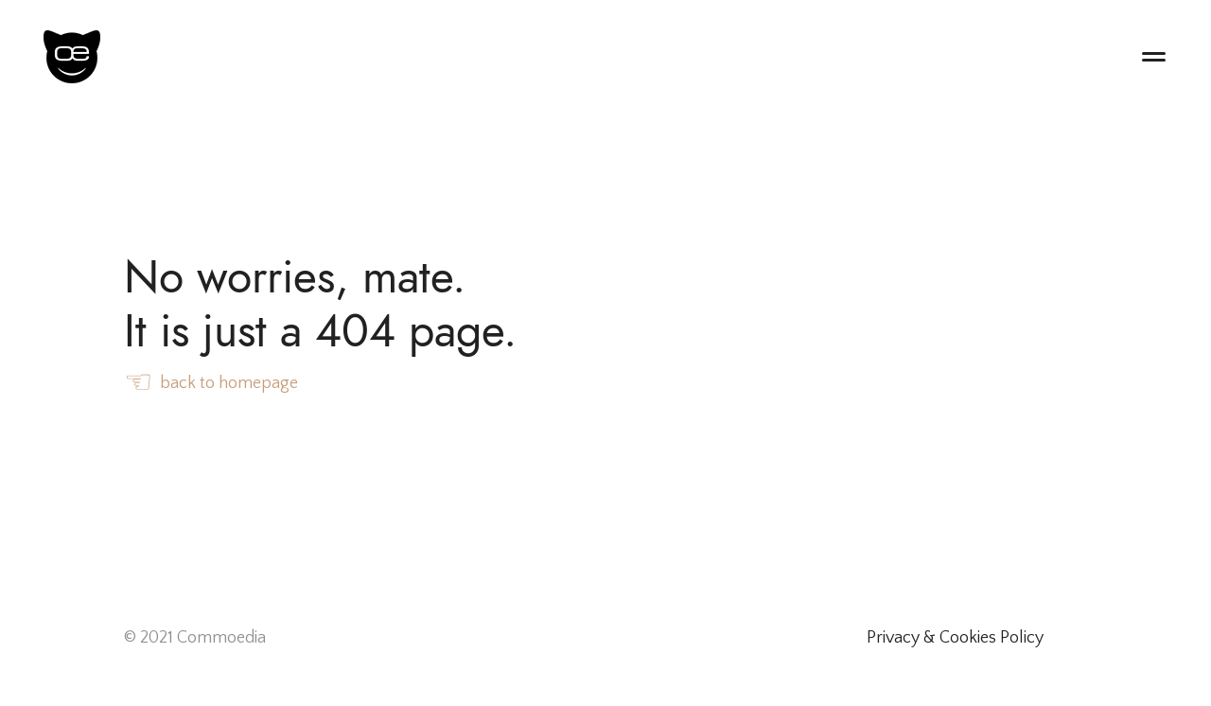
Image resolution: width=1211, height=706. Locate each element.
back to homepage (211, 384)
